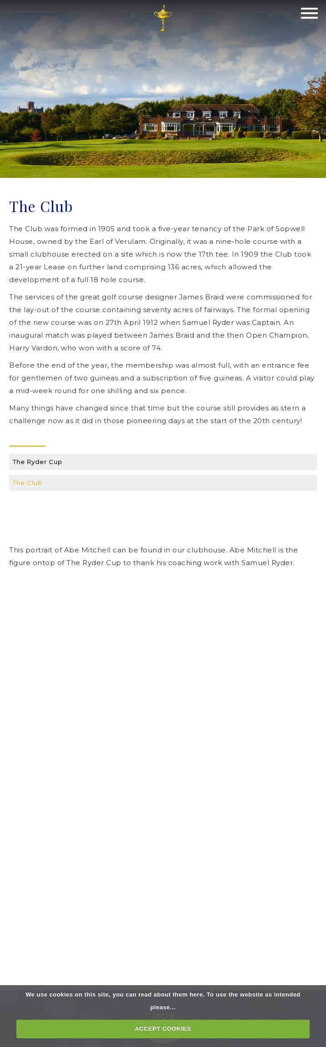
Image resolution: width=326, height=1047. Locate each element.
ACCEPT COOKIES (163, 1028)
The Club (27, 482)
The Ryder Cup (37, 461)
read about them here (170, 994)
